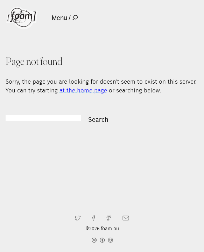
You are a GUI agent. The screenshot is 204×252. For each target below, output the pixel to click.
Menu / (65, 18)
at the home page (83, 90)
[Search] (43, 118)
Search (98, 120)
